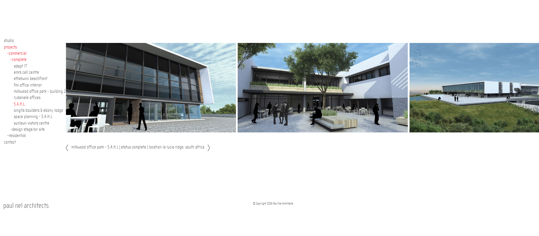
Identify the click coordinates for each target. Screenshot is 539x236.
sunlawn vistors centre (31, 123)
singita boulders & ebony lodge (38, 110)
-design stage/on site (28, 129)
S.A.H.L (19, 104)
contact (10, 142)
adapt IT (20, 66)
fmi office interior (28, 85)
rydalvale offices (27, 97)
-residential (16, 135)
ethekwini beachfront (30, 78)
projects (10, 47)
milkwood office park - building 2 (40, 91)
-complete (19, 59)
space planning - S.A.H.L (33, 116)
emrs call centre (26, 72)
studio (9, 40)
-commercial (17, 53)
